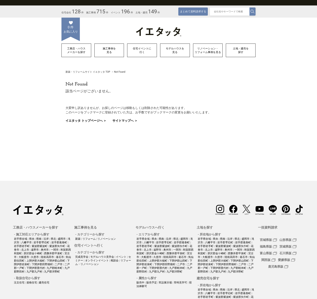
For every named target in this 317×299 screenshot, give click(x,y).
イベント (121, 256)
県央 (32, 238)
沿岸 (46, 238)
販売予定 (151, 282)
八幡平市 (26, 242)
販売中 (140, 282)
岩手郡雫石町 (42, 242)
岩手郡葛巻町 (59, 242)
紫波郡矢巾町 (57, 246)
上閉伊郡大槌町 (35, 260)
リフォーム (89, 238)
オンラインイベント (97, 260)
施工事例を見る (109, 50)
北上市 (25, 249)
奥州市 (45, 249)
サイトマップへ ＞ (124, 120)
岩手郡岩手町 (22, 246)
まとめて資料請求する (193, 11)
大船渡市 (24, 257)
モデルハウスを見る (175, 50)
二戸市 (59, 264)
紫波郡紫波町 (40, 246)
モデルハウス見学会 (102, 256)
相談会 (115, 260)
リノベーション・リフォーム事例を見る (208, 50)
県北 (54, 238)
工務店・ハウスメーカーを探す (76, 50)
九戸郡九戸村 (34, 271)
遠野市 (35, 249)
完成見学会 (82, 256)
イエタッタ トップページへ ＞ (86, 120)
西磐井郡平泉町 (53, 253)
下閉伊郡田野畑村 (42, 264)
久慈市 (35, 257)
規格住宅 (32, 282)
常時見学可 (181, 282)
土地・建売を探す (241, 50)
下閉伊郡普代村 (35, 267)
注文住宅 (19, 282)
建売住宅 (44, 282)
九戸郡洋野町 (52, 271)
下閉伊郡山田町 (56, 260)
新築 (78, 238)
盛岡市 (62, 238)
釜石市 (60, 257)
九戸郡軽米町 (55, 267)
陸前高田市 (48, 257)
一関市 (55, 249)
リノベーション (106, 238)
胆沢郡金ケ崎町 (33, 253)
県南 (39, 238)
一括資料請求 (267, 227)
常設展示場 (165, 282)
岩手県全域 (21, 238)
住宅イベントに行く (142, 50)
